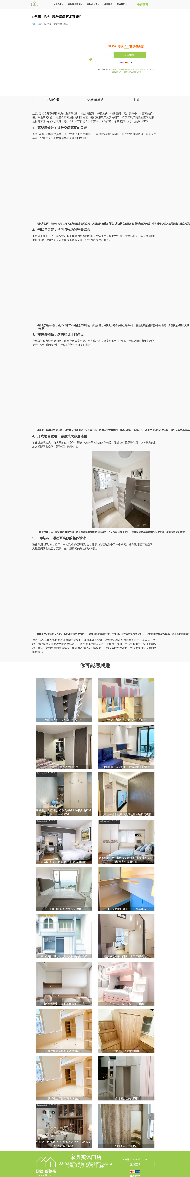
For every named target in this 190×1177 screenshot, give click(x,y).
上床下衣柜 (127, 72)
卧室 (39, 24)
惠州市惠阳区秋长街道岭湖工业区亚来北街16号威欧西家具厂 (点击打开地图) (85, 1165)
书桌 (130, 69)
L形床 (134, 72)
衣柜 (121, 69)
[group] (63, 59)
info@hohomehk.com (135, 1159)
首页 (34, 24)
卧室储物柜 (114, 69)
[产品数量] (110, 55)
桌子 (126, 69)
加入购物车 (130, 55)
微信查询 (142, 4)
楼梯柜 (118, 72)
